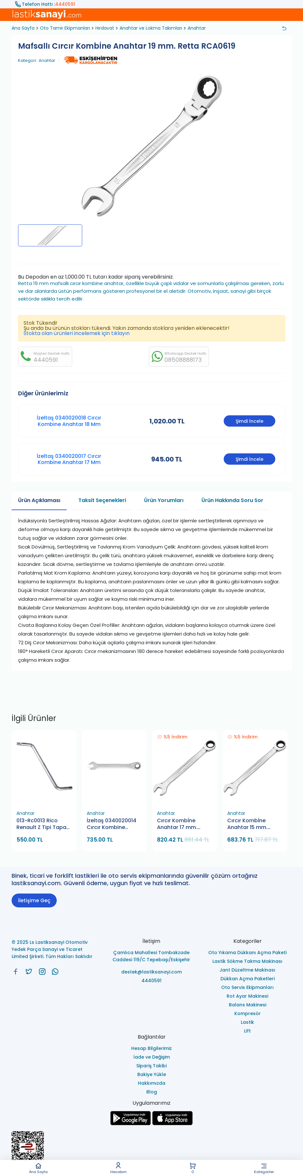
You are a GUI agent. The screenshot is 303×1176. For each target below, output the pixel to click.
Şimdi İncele (249, 421)
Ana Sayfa (38, 1168)
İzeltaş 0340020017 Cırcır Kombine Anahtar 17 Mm (69, 459)
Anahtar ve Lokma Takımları (151, 28)
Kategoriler (264, 1168)
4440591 (65, 4)
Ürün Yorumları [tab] (163, 500)
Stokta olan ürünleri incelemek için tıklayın (77, 333)
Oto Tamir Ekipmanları (65, 28)
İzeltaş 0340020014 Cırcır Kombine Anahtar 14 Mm (111, 824)
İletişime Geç (34, 900)
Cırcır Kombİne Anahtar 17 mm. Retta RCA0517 (177, 824)
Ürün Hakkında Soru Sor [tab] (232, 500)
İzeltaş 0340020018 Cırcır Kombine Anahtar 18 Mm (69, 421)
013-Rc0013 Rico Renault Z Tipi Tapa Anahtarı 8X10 (41, 824)
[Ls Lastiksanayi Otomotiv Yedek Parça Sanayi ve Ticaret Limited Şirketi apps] (172, 1123)
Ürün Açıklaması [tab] (39, 500)
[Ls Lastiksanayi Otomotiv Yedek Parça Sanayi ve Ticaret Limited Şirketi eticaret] (152, 1151)
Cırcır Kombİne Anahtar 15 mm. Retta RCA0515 (247, 824)
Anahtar (197, 28)
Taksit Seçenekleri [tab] (102, 500)
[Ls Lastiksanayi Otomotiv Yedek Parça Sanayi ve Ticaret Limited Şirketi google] (130, 1123)
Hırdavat (104, 28)
